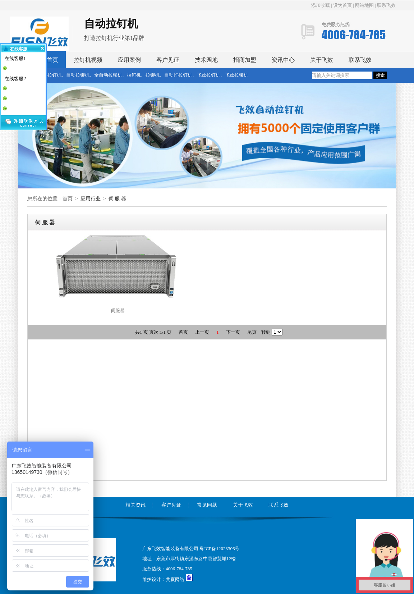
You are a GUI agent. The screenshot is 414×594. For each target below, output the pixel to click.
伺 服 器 (117, 198)
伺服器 (118, 310)
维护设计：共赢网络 (163, 579)
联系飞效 (386, 5)
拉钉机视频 (88, 60)
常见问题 (207, 505)
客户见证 (167, 60)
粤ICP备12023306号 (219, 548)
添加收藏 (321, 5)
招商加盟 (244, 60)
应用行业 (90, 198)
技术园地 (206, 60)
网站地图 (364, 5)
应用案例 (129, 60)
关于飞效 (321, 60)
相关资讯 (135, 505)
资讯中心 (283, 60)
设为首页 (342, 5)
